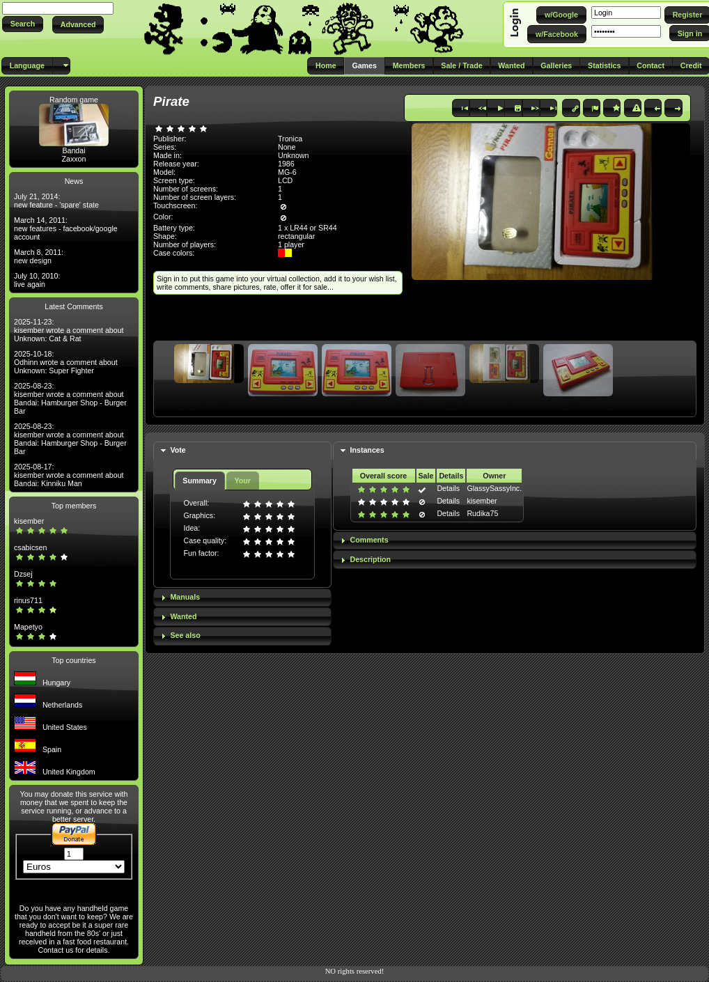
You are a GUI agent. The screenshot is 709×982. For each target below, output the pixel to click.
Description (370, 559)
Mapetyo (28, 627)
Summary (199, 480)
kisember (29, 521)
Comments (369, 540)
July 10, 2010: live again (37, 280)
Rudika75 (482, 513)
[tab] (242, 451)
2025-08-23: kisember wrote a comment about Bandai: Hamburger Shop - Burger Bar (70, 398)
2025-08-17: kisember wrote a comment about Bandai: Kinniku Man (69, 475)
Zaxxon (74, 159)
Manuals (185, 597)
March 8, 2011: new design (38, 256)
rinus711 (28, 600)
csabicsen (30, 547)
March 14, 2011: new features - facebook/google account (66, 228)
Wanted (183, 616)
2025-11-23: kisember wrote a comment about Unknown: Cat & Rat (69, 330)
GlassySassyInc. (494, 488)
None (286, 147)
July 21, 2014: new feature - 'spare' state (56, 200)
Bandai (73, 150)
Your (242, 480)
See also (185, 635)
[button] (22, 24)
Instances (367, 450)
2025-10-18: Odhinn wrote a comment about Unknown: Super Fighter (66, 362)
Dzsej (23, 574)
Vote (177, 450)
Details (448, 488)
